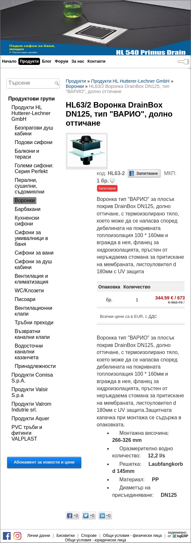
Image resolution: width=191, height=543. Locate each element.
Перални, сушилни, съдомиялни (30, 185)
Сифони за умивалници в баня (31, 238)
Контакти (96, 61)
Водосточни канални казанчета (29, 351)
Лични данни (38, 535)
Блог (47, 61)
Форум (61, 61)
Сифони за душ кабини (33, 264)
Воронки (25, 200)
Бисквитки (65, 535)
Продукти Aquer (30, 418)
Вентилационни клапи (34, 311)
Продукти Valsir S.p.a (30, 392)
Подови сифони (34, 142)
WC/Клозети (29, 290)
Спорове (88, 535)
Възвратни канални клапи (32, 334)
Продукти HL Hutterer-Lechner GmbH (31, 113)
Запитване (147, 173)
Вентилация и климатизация (31, 279)
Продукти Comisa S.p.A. (32, 377)
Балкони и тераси (27, 154)
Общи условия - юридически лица (95, 540)
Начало (9, 61)
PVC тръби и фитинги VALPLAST (27, 433)
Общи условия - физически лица (132, 535)
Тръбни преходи (34, 322)
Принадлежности (35, 366)
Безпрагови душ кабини (34, 130)
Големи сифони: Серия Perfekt (34, 168)
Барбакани (28, 209)
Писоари (25, 299)
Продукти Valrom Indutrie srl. (32, 406)
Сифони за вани (34, 253)
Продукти (29, 61)
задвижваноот (178, 534)
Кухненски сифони (27, 220)
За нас (77, 61)
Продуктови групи (31, 98)
